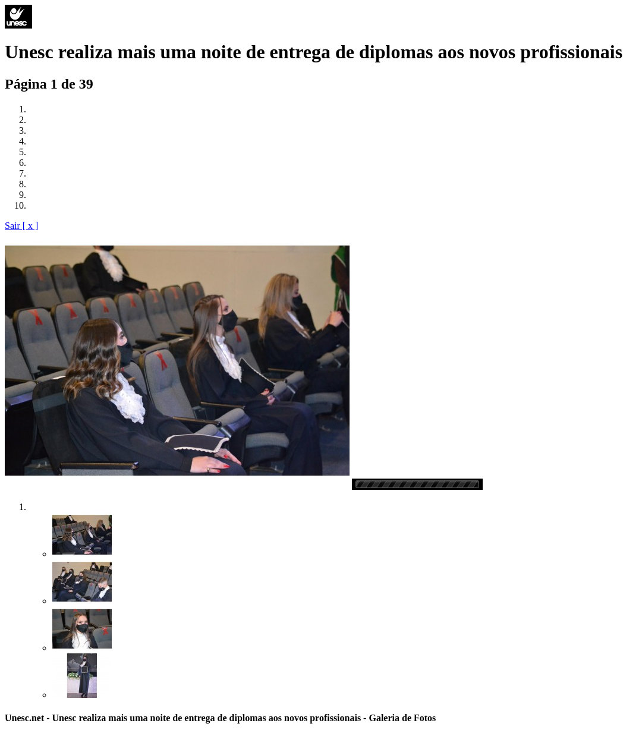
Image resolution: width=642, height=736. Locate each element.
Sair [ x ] (21, 226)
